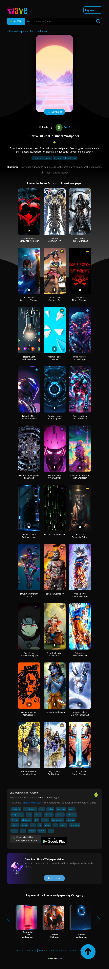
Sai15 (62, 127)
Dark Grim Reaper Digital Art (80, 239)
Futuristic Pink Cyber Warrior (54, 476)
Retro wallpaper (38, 31)
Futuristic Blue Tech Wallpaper (29, 535)
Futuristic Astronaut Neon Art (29, 595)
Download (54, 112)
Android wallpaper (31, 802)
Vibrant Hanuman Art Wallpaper (29, 713)
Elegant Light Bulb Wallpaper (29, 358)
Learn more (54, 878)
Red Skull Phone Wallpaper (80, 298)
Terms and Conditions (49, 950)
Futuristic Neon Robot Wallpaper (29, 417)
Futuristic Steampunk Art (54, 239)
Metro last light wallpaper (65, 158)
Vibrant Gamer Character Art (54, 298)
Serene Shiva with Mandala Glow (29, 772)
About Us (31, 950)
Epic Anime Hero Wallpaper (80, 654)
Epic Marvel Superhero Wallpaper (29, 298)
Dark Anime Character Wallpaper (29, 654)
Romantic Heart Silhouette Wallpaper (29, 239)
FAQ (80, 950)
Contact (21, 950)
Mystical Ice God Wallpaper (54, 772)
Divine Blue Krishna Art (54, 712)
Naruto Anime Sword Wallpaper (80, 772)
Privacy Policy (69, 950)
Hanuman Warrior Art (54, 593)
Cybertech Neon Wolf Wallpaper (80, 417)
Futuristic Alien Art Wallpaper (80, 358)
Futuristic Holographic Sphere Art (29, 476)
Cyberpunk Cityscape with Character (79, 476)
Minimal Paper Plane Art (54, 358)
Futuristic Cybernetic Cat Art (80, 535)
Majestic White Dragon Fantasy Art (80, 713)
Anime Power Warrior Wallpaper (80, 595)
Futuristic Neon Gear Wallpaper (55, 417)
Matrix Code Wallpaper (54, 534)
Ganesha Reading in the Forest (55, 654)
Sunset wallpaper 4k (42, 158)
